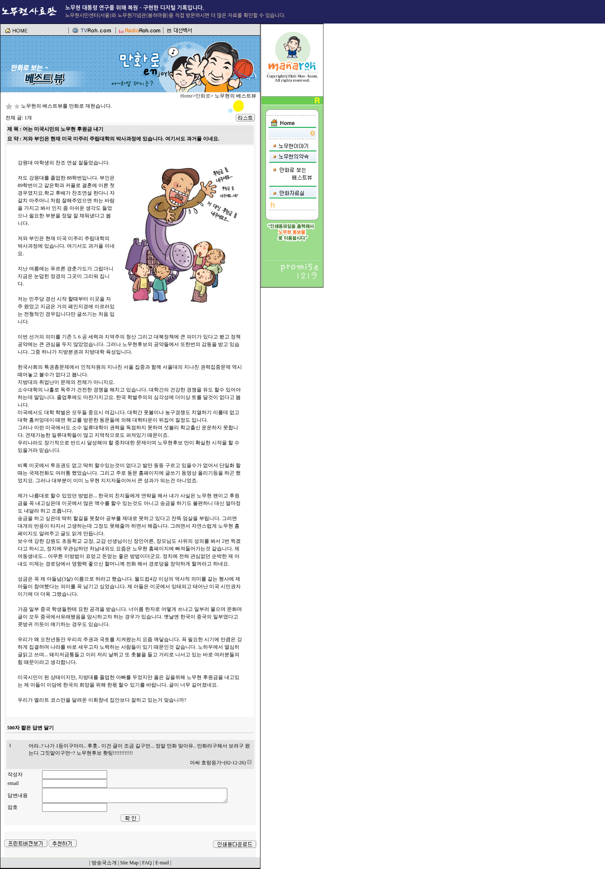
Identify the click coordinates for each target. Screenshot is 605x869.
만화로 (202, 96)
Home (186, 96)
